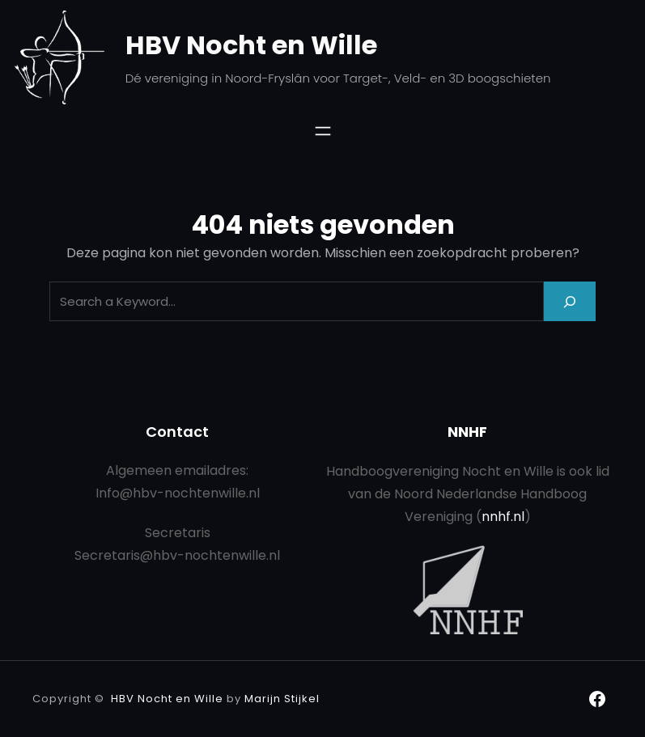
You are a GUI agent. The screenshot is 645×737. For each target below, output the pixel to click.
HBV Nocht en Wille (251, 45)
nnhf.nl (503, 516)
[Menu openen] (323, 131)
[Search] (570, 301)
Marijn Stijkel (282, 698)
